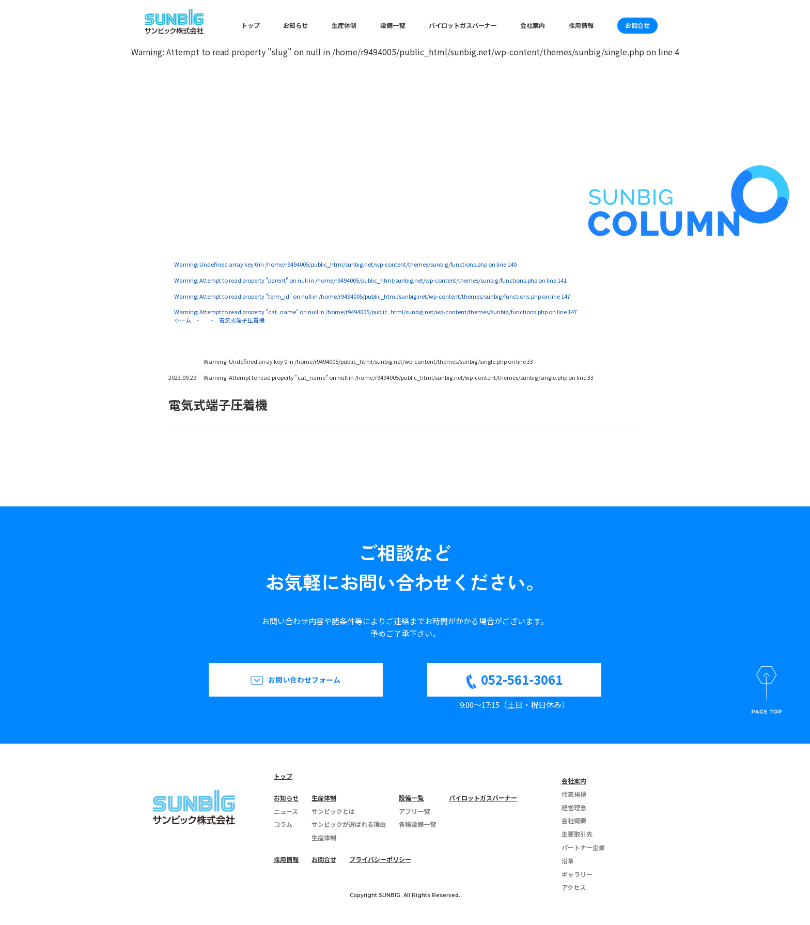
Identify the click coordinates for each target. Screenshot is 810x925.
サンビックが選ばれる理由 (348, 824)
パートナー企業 (583, 847)
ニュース (286, 811)
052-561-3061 (522, 679)
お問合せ (637, 25)
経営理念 (574, 807)
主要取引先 (577, 833)
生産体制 (344, 25)
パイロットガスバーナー (463, 25)
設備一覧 (392, 25)
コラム (283, 824)
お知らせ (295, 25)
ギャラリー (577, 874)
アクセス (574, 887)
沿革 (568, 860)
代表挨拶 (574, 794)
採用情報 (581, 25)
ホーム (182, 320)
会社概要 (574, 820)
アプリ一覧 (414, 811)
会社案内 (532, 25)
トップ (250, 25)
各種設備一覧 (417, 824)
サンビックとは (333, 811)
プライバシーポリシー (380, 859)
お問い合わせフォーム (304, 679)
